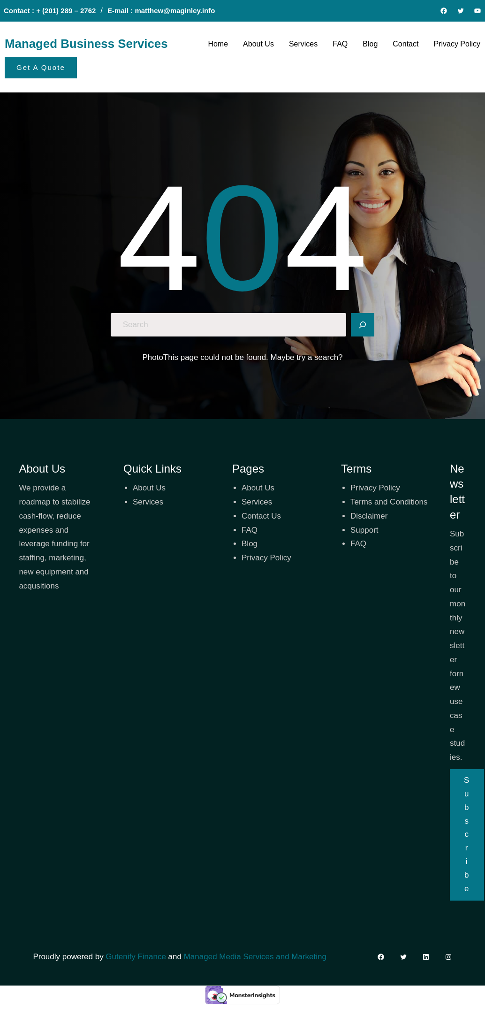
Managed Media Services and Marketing (255, 956)
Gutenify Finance (137, 956)
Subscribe (467, 834)
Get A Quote (40, 67)
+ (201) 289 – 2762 (66, 11)
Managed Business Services (86, 43)
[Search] (362, 324)
